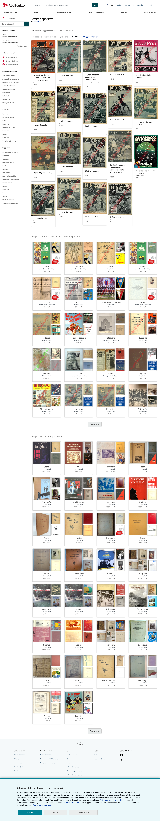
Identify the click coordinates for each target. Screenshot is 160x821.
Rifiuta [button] (55, 812)
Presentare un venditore (48, 763)
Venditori (123, 13)
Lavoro (69, 763)
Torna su (80, 744)
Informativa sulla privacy (75, 767)
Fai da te (96, 755)
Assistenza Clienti (99, 759)
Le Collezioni (8, 18)
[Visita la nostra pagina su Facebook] (121, 755)
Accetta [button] (29, 812)
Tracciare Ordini (19, 767)
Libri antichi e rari (64, 13)
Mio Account (129, 5)
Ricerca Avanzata (10, 13)
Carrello (16, 771)
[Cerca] (95, 5)
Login (118, 5)
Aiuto (152, 5)
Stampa (69, 759)
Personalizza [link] (83, 812)
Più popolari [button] (36, 30)
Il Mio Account (19, 763)
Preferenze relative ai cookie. (111, 800)
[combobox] (63, 5)
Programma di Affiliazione (49, 759)
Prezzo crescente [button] (66, 30)
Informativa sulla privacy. (41, 805)
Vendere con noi (150, 13)
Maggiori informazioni (92, 37)
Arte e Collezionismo (95, 13)
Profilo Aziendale (72, 755)
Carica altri (95, 424)
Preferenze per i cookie (74, 771)
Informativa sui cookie (74, 775)
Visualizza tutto (22, 46)
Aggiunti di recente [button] (50, 30)
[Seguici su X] (121, 760)
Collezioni (37, 13)
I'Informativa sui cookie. (72, 802)
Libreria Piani (37, 22)
